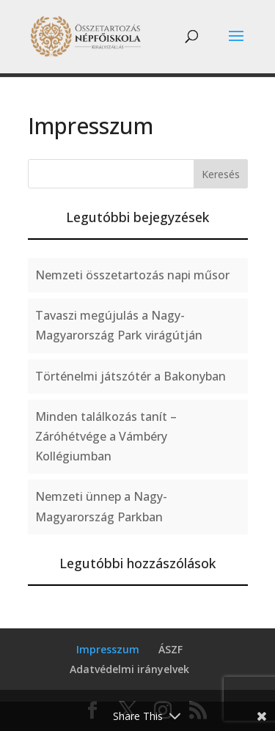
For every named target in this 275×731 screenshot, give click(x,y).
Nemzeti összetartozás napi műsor (132, 275)
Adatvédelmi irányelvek (129, 669)
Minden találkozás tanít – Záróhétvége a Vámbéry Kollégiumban (106, 436)
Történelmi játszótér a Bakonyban (130, 376)
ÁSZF (170, 649)
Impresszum (107, 649)
